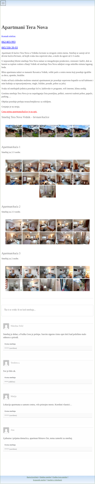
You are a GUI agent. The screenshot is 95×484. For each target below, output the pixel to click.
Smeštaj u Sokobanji (54, 480)
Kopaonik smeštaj (39, 480)
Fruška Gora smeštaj (60, 477)
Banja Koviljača (32, 477)
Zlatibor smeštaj (45, 477)
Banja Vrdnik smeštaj (47, 11)
